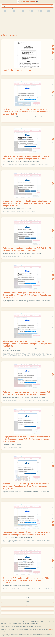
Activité (5, 164)
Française (25, 495)
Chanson (16, 588)
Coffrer (29, 540)
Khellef (45, 354)
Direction (14, 119)
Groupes (43, 588)
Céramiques (33, 353)
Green (15, 304)
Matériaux (49, 354)
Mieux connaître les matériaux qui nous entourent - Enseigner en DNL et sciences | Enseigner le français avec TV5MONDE (27, 343)
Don (37, 164)
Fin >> (27, 612)
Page (19, 355)
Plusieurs (34, 355)
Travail (10, 541)
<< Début (27, 597)
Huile (34, 400)
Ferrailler (44, 540)
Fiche (26, 354)
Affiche (4, 119)
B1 (52, 56)
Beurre (16, 400)
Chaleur (39, 353)
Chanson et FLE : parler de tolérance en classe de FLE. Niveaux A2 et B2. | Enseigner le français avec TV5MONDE (26, 580)
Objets (29, 211)
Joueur (40, 354)
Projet (33, 211)
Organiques (14, 355)
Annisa (13, 353)
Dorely (38, 588)
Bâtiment (16, 540)
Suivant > (27, 609)
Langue (31, 495)
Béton (20, 540)
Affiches (9, 119)
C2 (53, 45)
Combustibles (44, 353)
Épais (30, 400)
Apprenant (10, 164)
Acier (4, 353)
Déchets (8, 211)
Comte (16, 164)
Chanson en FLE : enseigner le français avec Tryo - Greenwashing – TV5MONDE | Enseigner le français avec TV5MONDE (27, 295)
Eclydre (20, 119)
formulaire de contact (24, 631)
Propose (21, 447)
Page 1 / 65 (27, 605)
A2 (53, 59)
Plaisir (43, 400)
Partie (24, 355)
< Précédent (27, 601)
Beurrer (20, 400)
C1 (52, 49)
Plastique (29, 355)
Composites (5, 354)
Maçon (48, 540)
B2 (53, 52)
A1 (52, 63)
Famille (16, 354)
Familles (21, 354)
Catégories (5, 72)
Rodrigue (47, 164)
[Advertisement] (27, 21)
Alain (4, 211)
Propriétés (39, 355)
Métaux (4, 355)
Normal (25, 119)
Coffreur (33, 540)
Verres (44, 355)
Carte (24, 353)
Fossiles (31, 354)
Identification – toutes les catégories (18, 70)
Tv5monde (31, 119)
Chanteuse (22, 588)
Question (48, 400)
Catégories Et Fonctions (13, 72)
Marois (19, 211)
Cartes (28, 353)
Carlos (25, 540)
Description (21, 164)
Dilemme (27, 164)
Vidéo (15, 541)
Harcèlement (23, 256)
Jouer (35, 354)
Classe (28, 588)
